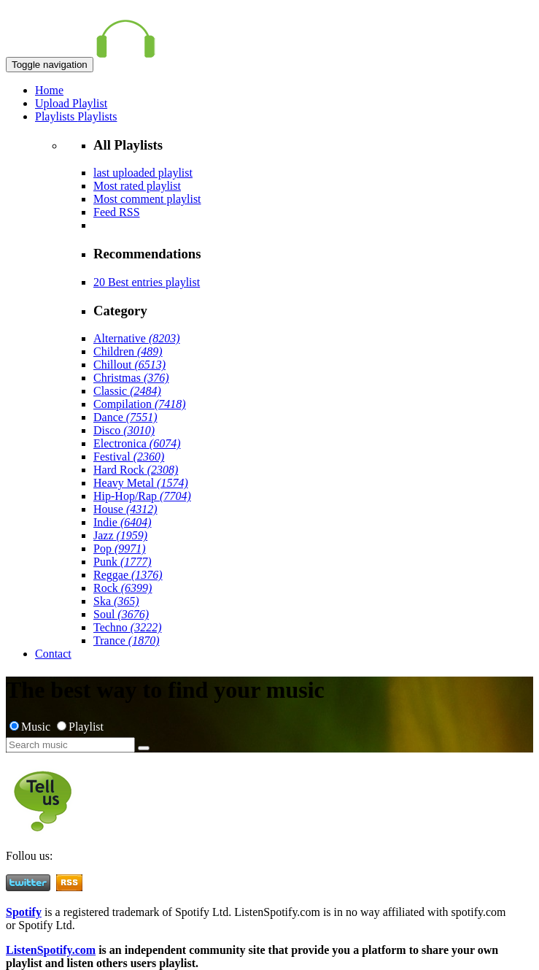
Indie (122, 522)
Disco (124, 430)
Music (31, 726)
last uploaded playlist (143, 172)
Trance (126, 640)
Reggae (128, 575)
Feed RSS (116, 212)
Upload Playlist (71, 103)
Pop (119, 548)
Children (128, 351)
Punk (122, 561)
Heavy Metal (140, 483)
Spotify (24, 912)
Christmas (131, 378)
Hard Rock (135, 469)
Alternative (136, 338)
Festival (128, 456)
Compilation (139, 404)
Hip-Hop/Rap (142, 496)
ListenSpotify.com (51, 950)
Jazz (120, 535)
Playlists (56, 116)
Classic (127, 391)
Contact (53, 653)
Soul (121, 614)
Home (49, 90)
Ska (116, 601)
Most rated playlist (137, 186)
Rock (122, 588)
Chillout (129, 364)
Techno (127, 627)
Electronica (137, 443)
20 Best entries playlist (146, 282)
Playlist (80, 726)
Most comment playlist (147, 199)
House (125, 509)
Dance (125, 417)
